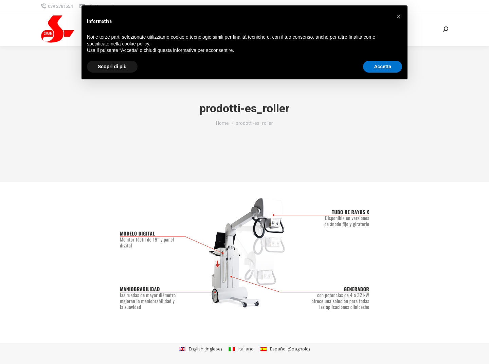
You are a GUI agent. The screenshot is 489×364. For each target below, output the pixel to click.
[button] (398, 16)
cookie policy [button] (135, 43)
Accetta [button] (382, 66)
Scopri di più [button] (112, 66)
